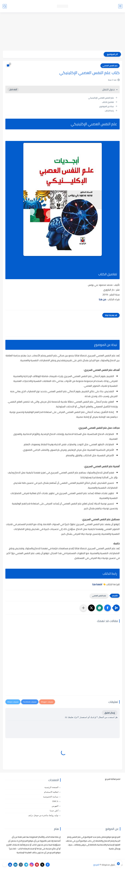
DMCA (55, 801)
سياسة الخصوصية (50, 797)
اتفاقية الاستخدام (51, 792)
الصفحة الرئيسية (51, 787)
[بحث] (5, 6)
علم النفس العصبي (110, 65)
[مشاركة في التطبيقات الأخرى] (83, 608)
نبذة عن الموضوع (106, 106)
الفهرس (55, 806)
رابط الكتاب (109, 111)
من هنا (102, 299)
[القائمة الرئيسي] (120, 6)
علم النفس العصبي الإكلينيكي (101, 98)
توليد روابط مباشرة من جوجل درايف (43, 815)
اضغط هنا (97, 584)
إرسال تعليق (109, 713)
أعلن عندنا (54, 811)
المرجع (96, 865)
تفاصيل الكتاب (108, 102)
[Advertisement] (62, 32)
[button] (107, 608)
